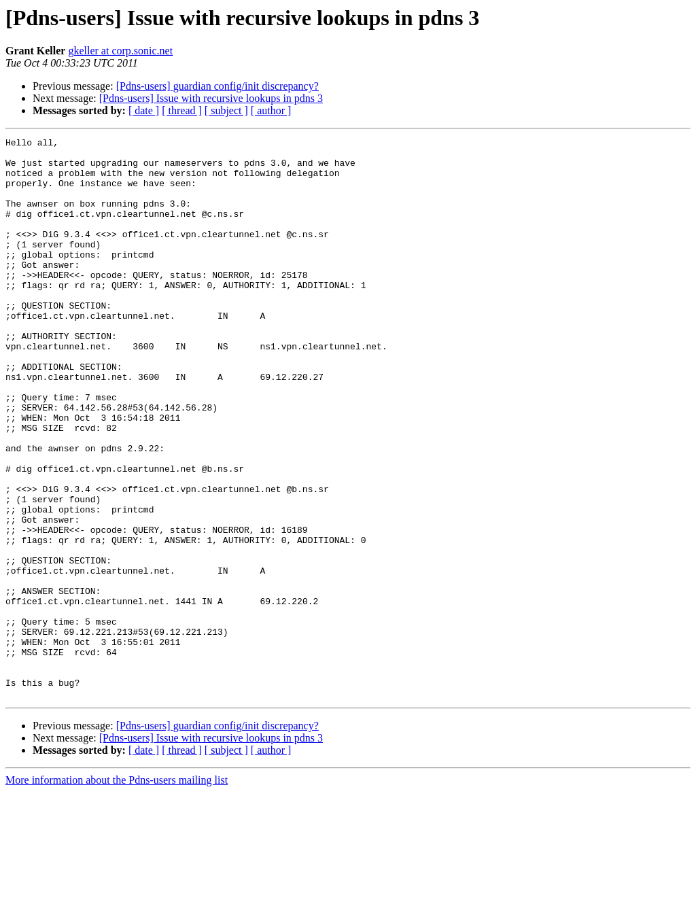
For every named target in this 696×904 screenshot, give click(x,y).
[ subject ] (226, 110)
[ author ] (271, 110)
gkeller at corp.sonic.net (120, 50)
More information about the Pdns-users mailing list (116, 892)
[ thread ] (182, 110)
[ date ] (143, 110)
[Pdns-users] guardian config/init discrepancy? (217, 86)
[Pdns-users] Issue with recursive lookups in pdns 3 (211, 98)
